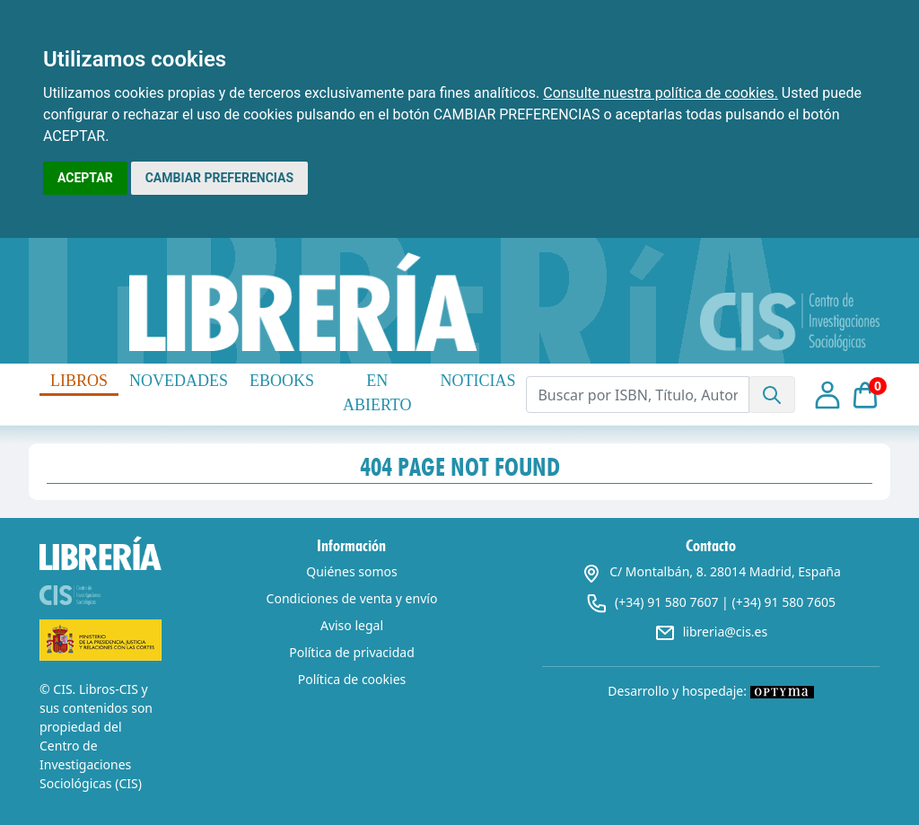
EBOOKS (281, 381)
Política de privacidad (352, 652)
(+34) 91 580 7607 (666, 601)
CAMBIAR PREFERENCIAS (219, 178)
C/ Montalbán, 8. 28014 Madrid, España (711, 571)
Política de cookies (352, 679)
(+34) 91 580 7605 (783, 601)
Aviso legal (351, 625)
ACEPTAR (85, 178)
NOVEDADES (178, 381)
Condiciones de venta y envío (352, 598)
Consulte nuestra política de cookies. (660, 92)
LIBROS (79, 381)
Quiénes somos (351, 571)
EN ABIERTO (377, 393)
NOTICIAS (477, 381)
